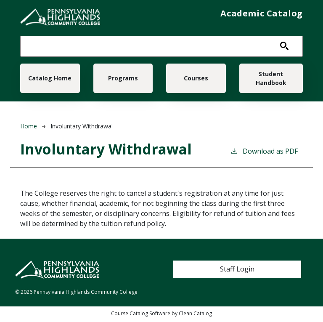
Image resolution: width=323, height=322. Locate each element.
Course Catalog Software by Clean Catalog (161, 318)
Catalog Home (49, 80)
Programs (123, 80)
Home (28, 131)
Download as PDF (264, 155)
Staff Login (237, 273)
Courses (196, 80)
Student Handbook (271, 80)
